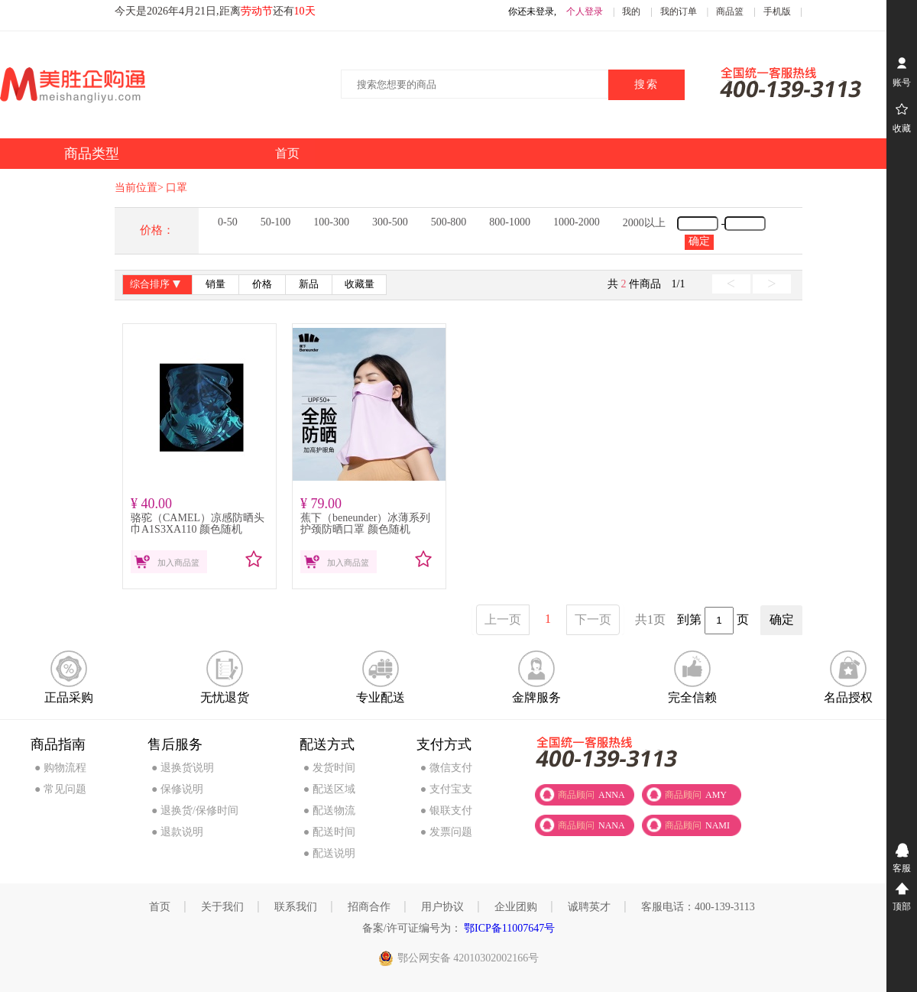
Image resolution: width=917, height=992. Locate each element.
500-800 (449, 222)
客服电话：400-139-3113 (698, 907)
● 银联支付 (446, 810)
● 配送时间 (329, 832)
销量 (215, 284)
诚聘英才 (589, 907)
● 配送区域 (329, 789)
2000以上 (644, 223)
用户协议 (442, 907)
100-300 (331, 222)
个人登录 (584, 11)
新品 (309, 284)
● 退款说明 (177, 832)
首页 (159, 907)
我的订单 (678, 11)
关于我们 (222, 907)
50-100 (276, 222)
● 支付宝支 (446, 789)
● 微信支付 (446, 767)
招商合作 (369, 907)
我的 (631, 11)
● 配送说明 (329, 853)
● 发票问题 (446, 832)
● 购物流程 (60, 767)
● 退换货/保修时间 (194, 810)
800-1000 (509, 222)
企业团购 (515, 907)
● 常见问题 (60, 789)
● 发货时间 (329, 767)
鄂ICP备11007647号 (509, 928)
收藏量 (359, 284)
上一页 (502, 619)
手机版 (777, 11)
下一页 (593, 619)
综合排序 (157, 285)
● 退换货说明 (182, 767)
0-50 (228, 222)
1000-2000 (576, 222)
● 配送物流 (329, 810)
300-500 (390, 222)
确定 (699, 241)
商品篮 (730, 11)
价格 (262, 284)
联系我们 (295, 907)
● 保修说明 (177, 789)
